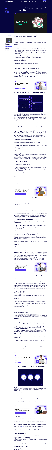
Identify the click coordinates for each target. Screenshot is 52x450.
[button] (22, 1)
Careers (32, 1)
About (19, 1)
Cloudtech (18, 388)
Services (22, 1)
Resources (29, 1)
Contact (35, 1)
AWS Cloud (25, 1)
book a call (22, 426)
